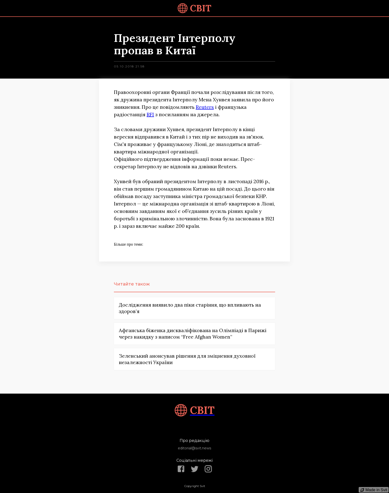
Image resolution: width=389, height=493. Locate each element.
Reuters (205, 107)
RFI (150, 114)
